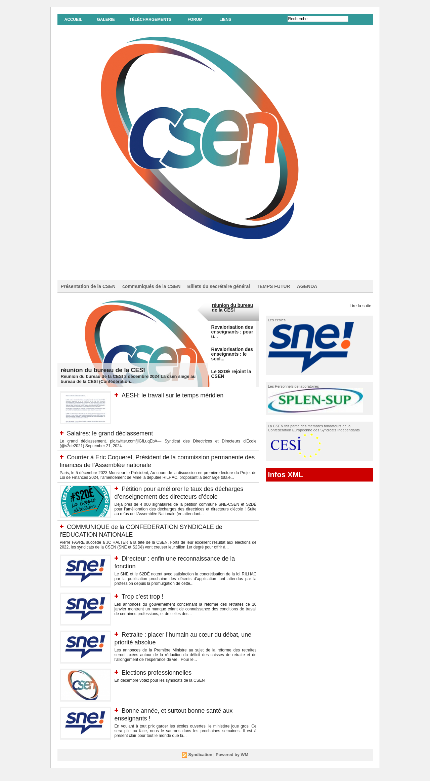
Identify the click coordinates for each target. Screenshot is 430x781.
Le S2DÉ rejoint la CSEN (231, 374)
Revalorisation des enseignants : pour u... (232, 331)
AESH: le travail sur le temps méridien (177, 395)
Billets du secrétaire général (218, 286)
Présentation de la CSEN (88, 286)
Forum (194, 19)
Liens (225, 19)
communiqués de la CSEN (151, 286)
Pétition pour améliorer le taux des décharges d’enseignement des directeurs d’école (177, 496)
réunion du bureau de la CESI (108, 370)
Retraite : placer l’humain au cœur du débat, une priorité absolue (173, 644)
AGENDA (307, 286)
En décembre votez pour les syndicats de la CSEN (160, 686)
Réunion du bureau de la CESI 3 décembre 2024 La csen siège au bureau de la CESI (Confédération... (128, 379)
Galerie (106, 19)
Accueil (73, 19)
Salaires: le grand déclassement (115, 433)
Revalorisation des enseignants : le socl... (232, 354)
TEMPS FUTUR (273, 286)
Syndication (201, 760)
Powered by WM (231, 760)
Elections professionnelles (160, 678)
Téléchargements (150, 19)
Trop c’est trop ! (145, 602)
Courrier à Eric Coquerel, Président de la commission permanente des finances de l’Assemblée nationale (142, 460)
